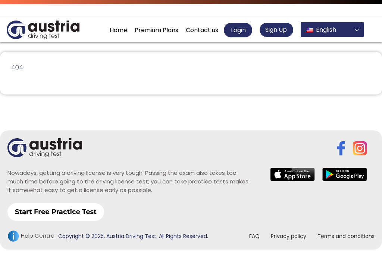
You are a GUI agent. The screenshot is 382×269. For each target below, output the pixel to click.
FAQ (254, 236)
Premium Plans (156, 30)
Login (237, 30)
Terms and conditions (346, 236)
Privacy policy (288, 236)
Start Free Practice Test (56, 212)
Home (118, 30)
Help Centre (30, 236)
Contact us (202, 30)
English (321, 29)
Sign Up (276, 29)
